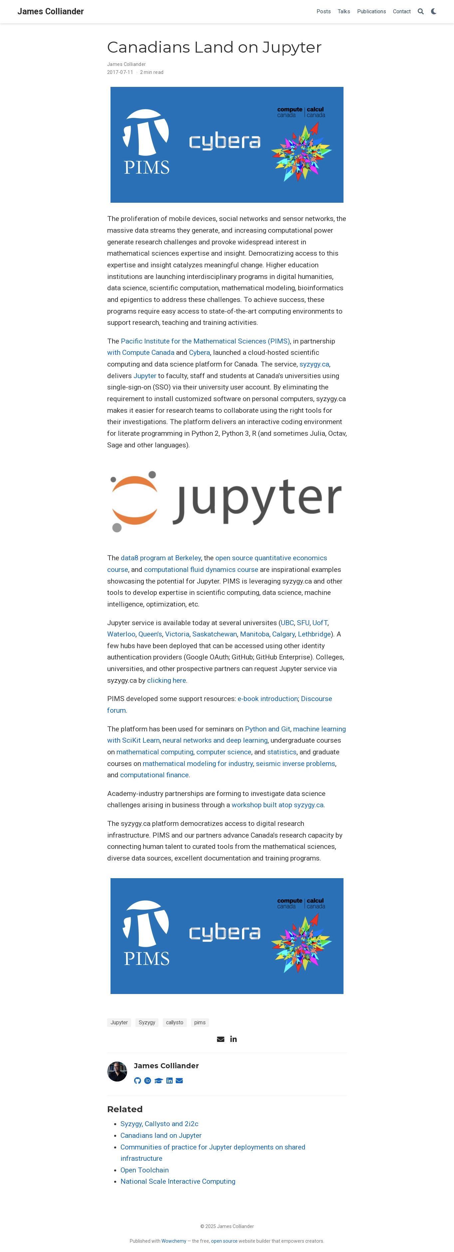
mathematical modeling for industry (198, 764)
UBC (287, 623)
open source (224, 1241)
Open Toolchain (144, 1170)
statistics (282, 752)
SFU (303, 623)
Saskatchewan (214, 634)
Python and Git (267, 729)
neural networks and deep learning (215, 740)
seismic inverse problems (295, 764)
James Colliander (50, 11)
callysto (174, 1022)
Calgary (283, 634)
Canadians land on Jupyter (161, 1135)
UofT (320, 623)
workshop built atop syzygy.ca (278, 805)
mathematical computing (154, 752)
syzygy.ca (314, 364)
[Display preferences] (434, 12)
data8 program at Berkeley (161, 558)
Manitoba (254, 634)
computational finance (154, 775)
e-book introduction (268, 699)
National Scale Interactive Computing (177, 1181)
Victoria (177, 634)
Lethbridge (314, 634)
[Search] (421, 12)
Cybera (199, 353)
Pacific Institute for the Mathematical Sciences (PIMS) (205, 341)
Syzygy (147, 1022)
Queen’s (150, 634)
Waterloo (121, 634)
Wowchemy (173, 1241)
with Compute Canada (140, 353)
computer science (223, 752)
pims (200, 1022)
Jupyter (144, 376)
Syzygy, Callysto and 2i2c (159, 1124)
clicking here (166, 680)
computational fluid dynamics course (201, 570)
